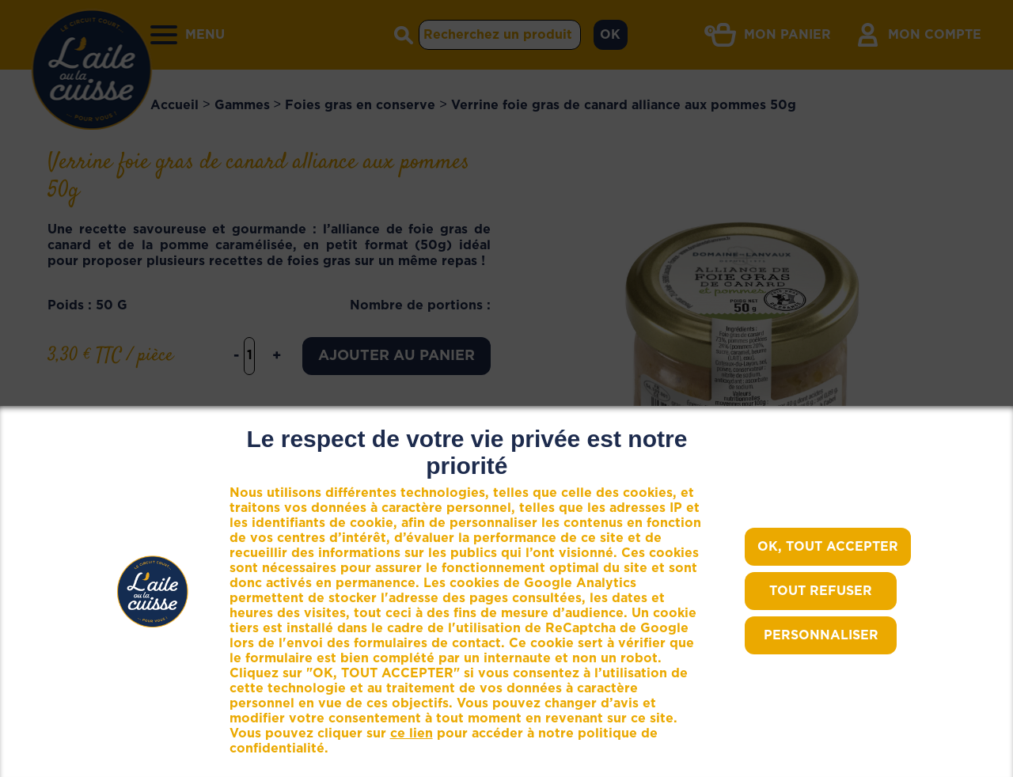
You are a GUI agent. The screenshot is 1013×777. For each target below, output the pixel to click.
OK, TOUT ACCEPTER (827, 546)
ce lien (411, 733)
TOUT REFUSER (820, 591)
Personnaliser (821, 635)
